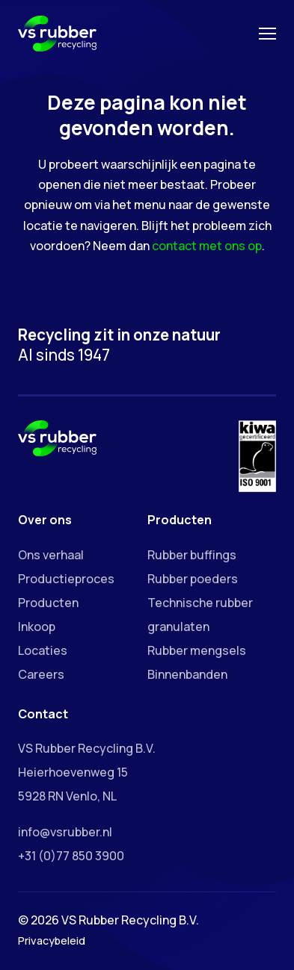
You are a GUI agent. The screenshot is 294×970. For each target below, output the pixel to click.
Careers (41, 674)
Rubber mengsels (196, 650)
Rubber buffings (191, 555)
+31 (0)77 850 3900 (71, 856)
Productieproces (66, 579)
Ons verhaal (51, 555)
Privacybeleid (51, 940)
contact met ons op (207, 245)
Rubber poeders (192, 579)
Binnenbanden (187, 674)
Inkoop (36, 626)
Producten (48, 602)
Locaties (42, 650)
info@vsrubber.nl (65, 832)
